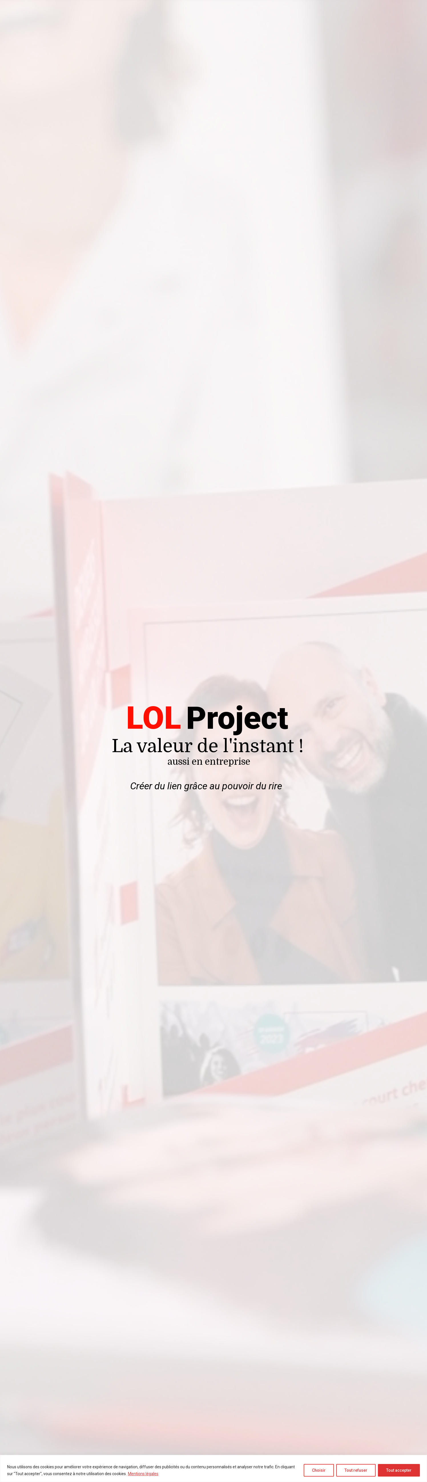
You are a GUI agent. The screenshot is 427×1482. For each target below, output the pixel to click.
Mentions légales (143, 1473)
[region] (213, 1468)
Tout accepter (399, 1470)
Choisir (319, 1470)
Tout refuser (356, 1470)
